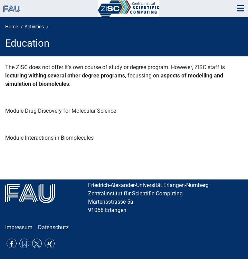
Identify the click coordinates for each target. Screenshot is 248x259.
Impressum (18, 227)
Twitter (37, 244)
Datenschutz (53, 227)
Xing (50, 244)
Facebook (12, 244)
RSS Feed (24, 244)
